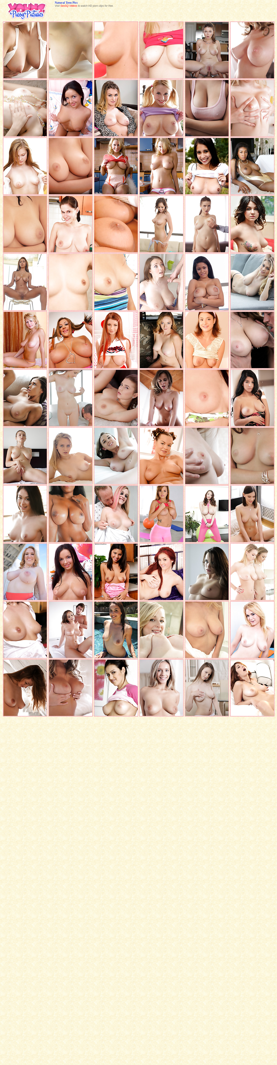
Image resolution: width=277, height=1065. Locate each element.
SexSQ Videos (68, 5)
